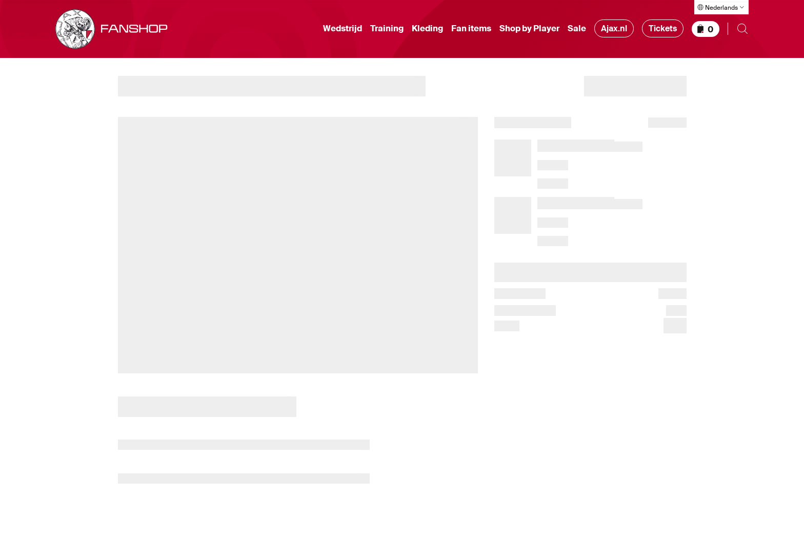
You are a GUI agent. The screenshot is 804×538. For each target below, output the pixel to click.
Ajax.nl (614, 30)
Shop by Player (529, 31)
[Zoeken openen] (742, 31)
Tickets (663, 30)
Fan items (471, 31)
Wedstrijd (342, 31)
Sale (577, 31)
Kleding (427, 31)
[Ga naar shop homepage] (111, 31)
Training (387, 31)
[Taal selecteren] (721, 7)
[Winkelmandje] (705, 30)
